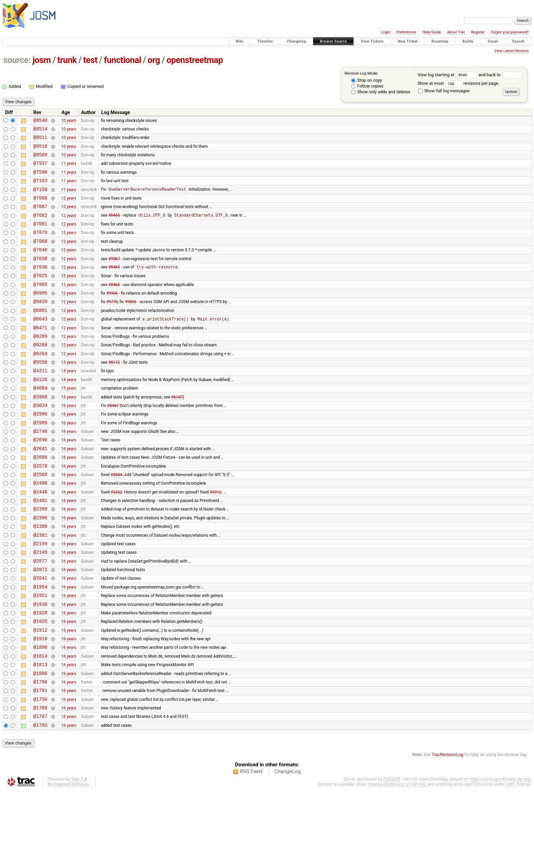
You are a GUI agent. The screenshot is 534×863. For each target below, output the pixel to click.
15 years (68, 420)
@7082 (40, 227)
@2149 (40, 604)
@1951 (40, 652)
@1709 (40, 778)
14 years (68, 401)
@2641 (40, 488)
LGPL (511, 856)
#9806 (130, 323)
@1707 (40, 787)
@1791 (40, 758)
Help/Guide (431, 32)
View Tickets (372, 41)
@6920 (40, 323)
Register (478, 32)
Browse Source (333, 41)
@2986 (40, 459)
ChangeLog (287, 844)
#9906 (112, 314)
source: (17, 60)
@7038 (40, 275)
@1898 (40, 710)
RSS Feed (251, 844)
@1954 (40, 643)
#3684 (116, 517)
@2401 (40, 546)
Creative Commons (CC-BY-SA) (397, 856)
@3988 (40, 430)
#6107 (177, 430)
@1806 (40, 739)
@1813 (40, 729)
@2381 (40, 585)
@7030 (40, 285)
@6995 (40, 314)
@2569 (40, 517)
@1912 (40, 691)
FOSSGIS (391, 851)
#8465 (114, 227)
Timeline (265, 41)
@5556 (40, 391)
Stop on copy (366, 80)
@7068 (40, 256)
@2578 (40, 507)
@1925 (40, 681)
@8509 (40, 159)
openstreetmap (195, 60)
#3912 (215, 536)
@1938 (40, 662)
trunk (67, 60)
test (90, 60)
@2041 (40, 633)
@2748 (40, 469)
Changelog (296, 41)
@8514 (40, 130)
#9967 (114, 275)
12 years (68, 207)
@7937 (40, 169)
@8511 (40, 140)
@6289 (40, 362)
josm (41, 60)
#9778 (112, 323)
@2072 (40, 623)
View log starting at (448, 74)
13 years (68, 391)
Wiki (240, 41)
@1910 (40, 700)
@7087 (40, 217)
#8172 (114, 391)
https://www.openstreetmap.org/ (500, 851)
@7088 (40, 208)
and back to (500, 74)
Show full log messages (444, 90)
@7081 (40, 237)
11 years (68, 169)
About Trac (456, 32)
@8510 (40, 150)
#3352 (116, 536)
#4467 (113, 439)
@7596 (40, 179)
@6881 (40, 333)
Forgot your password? (510, 32)
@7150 (40, 198)
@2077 (40, 614)
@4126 (40, 411)
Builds (468, 41)
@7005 (40, 304)
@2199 (40, 594)
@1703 (40, 797)
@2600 (40, 498)
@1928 (40, 672)
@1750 (40, 768)
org (154, 60)
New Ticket (408, 41)
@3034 (40, 440)
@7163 (40, 188)
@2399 (40, 555)
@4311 (40, 401)
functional (122, 60)
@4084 (40, 420)
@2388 (40, 575)
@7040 (40, 266)
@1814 (40, 720)
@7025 (40, 295)
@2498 (40, 526)
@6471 (40, 353)
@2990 (40, 449)
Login (385, 32)
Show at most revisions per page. (458, 83)
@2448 (40, 536)
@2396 (40, 565)
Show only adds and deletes (380, 91)
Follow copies (367, 86)
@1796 (40, 749)
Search (518, 41)
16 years (68, 439)
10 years (68, 121)
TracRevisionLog (448, 827)
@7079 (40, 246)
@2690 (40, 478)
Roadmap (440, 41)
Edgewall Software (71, 856)
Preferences (406, 32)
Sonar (493, 41)
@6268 (40, 372)
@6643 (40, 343)
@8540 (40, 121)
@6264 (40, 382)
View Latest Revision (511, 51)
